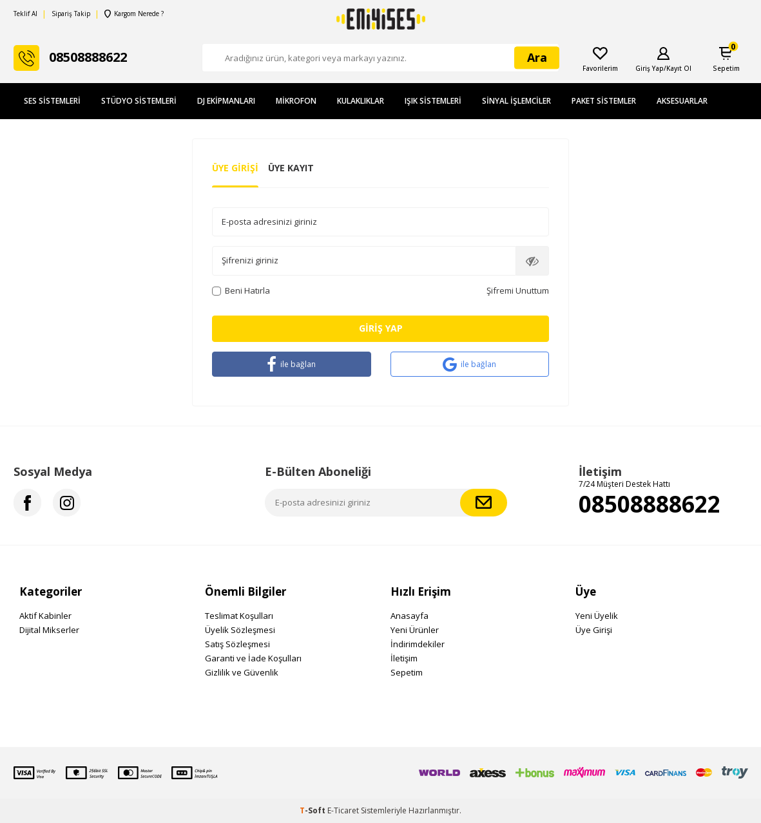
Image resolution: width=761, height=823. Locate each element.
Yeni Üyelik (596, 615)
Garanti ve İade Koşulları (253, 658)
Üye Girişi (235, 168)
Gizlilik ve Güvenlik (241, 672)
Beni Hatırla (241, 290)
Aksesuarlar (682, 100)
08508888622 (649, 504)
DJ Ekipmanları (226, 100)
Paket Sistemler (604, 100)
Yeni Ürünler (414, 630)
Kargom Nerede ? (134, 14)
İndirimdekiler (417, 644)
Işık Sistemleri (433, 100)
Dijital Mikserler (49, 630)
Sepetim (406, 672)
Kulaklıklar (360, 100)
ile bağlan (291, 364)
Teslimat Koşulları (239, 615)
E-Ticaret (343, 810)
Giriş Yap (381, 328)
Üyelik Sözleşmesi (240, 630)
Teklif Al (25, 14)
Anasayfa (409, 615)
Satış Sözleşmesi (237, 644)
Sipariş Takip (71, 14)
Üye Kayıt (291, 168)
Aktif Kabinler (45, 615)
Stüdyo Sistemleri (139, 100)
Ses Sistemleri (52, 100)
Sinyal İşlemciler (516, 100)
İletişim (404, 658)
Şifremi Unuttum (517, 290)
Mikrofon (296, 100)
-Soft (313, 810)
